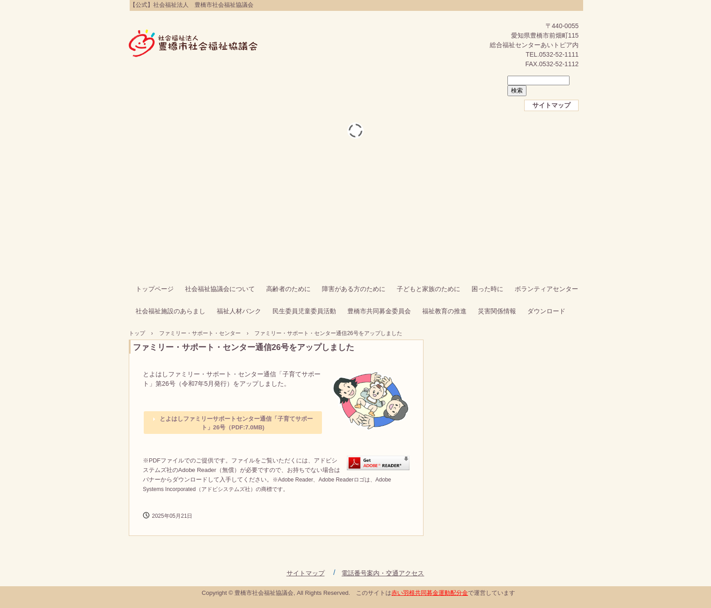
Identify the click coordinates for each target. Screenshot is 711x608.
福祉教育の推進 (444, 311)
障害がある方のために (353, 288)
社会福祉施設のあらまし (170, 311)
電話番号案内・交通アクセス (382, 573)
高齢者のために (288, 288)
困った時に (487, 288)
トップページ (155, 288)
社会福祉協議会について (220, 288)
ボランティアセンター (546, 288)
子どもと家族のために (428, 288)
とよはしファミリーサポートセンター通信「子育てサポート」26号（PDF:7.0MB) (236, 423)
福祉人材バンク (239, 311)
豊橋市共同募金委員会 (379, 311)
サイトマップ (551, 105)
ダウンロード (546, 311)
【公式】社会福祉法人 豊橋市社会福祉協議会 (193, 43)
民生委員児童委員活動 (304, 311)
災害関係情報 (497, 311)
